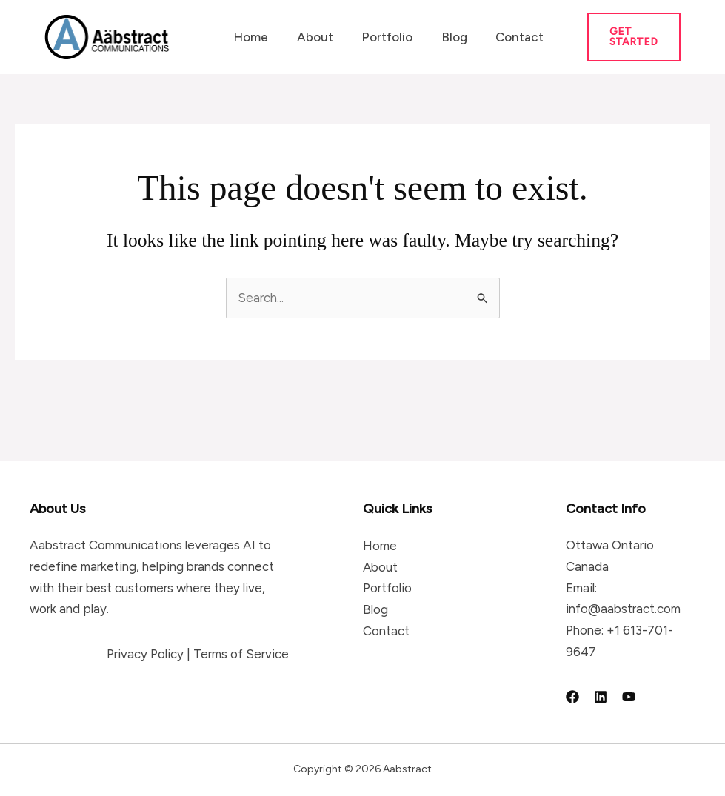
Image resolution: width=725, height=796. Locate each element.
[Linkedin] (600, 696)
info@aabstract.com (623, 608)
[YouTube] (628, 696)
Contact (505, 37)
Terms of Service (241, 653)
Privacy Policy (145, 653)
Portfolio (378, 37)
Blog (442, 37)
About (310, 37)
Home (249, 37)
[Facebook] (572, 696)
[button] (626, 37)
